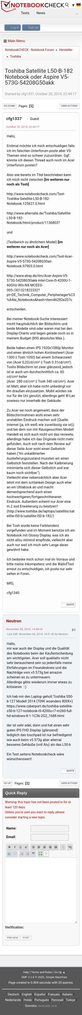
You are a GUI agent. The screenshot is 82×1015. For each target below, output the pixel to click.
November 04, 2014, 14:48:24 (24, 629)
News (40, 13)
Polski (28, 1000)
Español (39, 994)
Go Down (9, 106)
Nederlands (13, 1000)
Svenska (31, 1006)
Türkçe (70, 1000)
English (27, 994)
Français (54, 994)
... (77, 13)
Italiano (67, 994)
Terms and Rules (41, 972)
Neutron (13, 620)
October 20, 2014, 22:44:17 (22, 126)
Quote (68, 604)
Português (42, 1000)
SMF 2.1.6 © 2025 (32, 977)
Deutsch (13, 994)
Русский (57, 1000)
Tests (25, 13)
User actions (69, 106)
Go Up (7, 783)
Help (26, 972)
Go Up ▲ (59, 972)
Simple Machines (56, 977)
